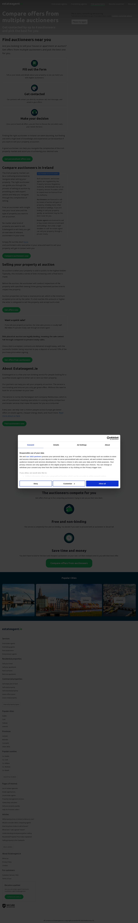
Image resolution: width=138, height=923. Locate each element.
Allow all (102, 483)
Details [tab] (56, 445)
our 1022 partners (34, 456)
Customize (69, 483)
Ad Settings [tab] (82, 445)
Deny (36, 483)
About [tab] (107, 445)
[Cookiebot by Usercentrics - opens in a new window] (109, 438)
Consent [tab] (30, 445)
